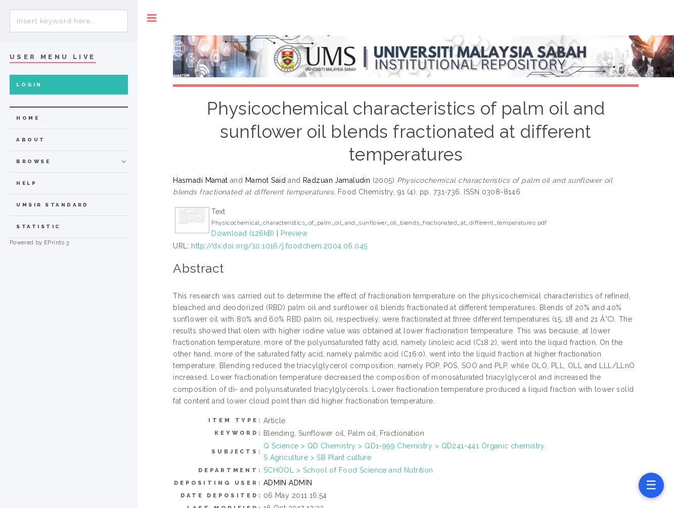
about (30, 139)
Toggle (152, 18)
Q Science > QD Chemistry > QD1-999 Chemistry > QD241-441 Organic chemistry (404, 446)
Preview (294, 233)
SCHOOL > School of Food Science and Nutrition (348, 470)
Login (29, 84)
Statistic (38, 226)
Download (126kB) (243, 233)
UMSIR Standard (52, 205)
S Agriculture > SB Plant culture (317, 457)
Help (26, 183)
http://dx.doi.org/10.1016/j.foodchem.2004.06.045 (279, 246)
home (27, 118)
